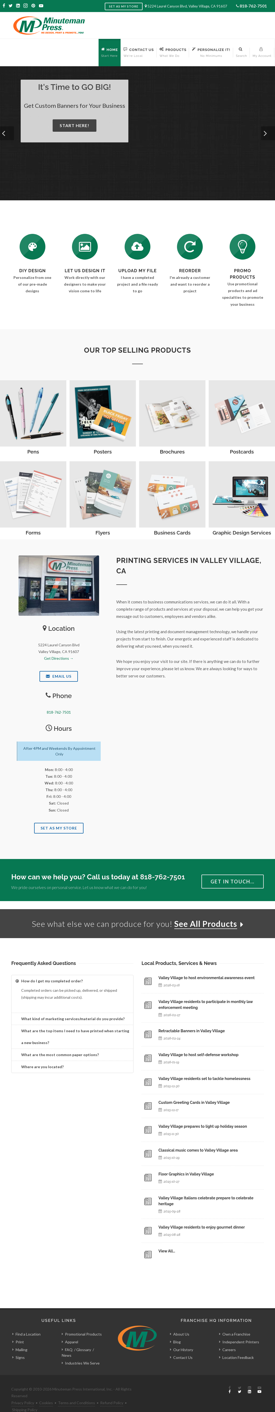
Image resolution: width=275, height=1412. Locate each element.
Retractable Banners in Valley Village (191, 1031)
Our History (183, 1337)
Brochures (172, 452)
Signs (20, 1345)
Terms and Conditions (76, 1390)
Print (20, 1330)
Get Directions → (59, 658)
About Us (181, 1322)
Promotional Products (83, 1322)
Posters (103, 452)
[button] (7, 133)
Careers (229, 1337)
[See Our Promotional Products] (242, 247)
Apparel (71, 1330)
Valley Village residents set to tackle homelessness (204, 1078)
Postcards (242, 452)
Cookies (46, 1390)
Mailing (21, 1337)
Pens (33, 452)
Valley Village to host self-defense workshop (198, 1055)
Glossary (83, 1337)
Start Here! (74, 125)
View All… (166, 1251)
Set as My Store (123, 6)
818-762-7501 (253, 5)
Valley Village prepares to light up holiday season (202, 1126)
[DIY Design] (32, 247)
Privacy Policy (22, 1390)
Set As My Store (59, 828)
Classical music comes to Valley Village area (198, 1150)
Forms (33, 533)
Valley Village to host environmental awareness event (206, 978)
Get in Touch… (233, 881)
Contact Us (183, 1345)
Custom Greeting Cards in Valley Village (194, 1102)
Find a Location (28, 1322)
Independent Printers (240, 1330)
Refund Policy (111, 1390)
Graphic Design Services (242, 533)
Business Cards (172, 533)
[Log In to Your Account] (190, 247)
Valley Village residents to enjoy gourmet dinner (201, 1227)
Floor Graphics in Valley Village (186, 1174)
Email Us (58, 676)
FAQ (69, 1337)
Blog (177, 1330)
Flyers (102, 533)
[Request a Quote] (85, 247)
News (66, 1343)
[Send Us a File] (137, 247)
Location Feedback (238, 1345)
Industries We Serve (82, 1351)
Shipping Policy (24, 1397)
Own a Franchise (236, 1322)
